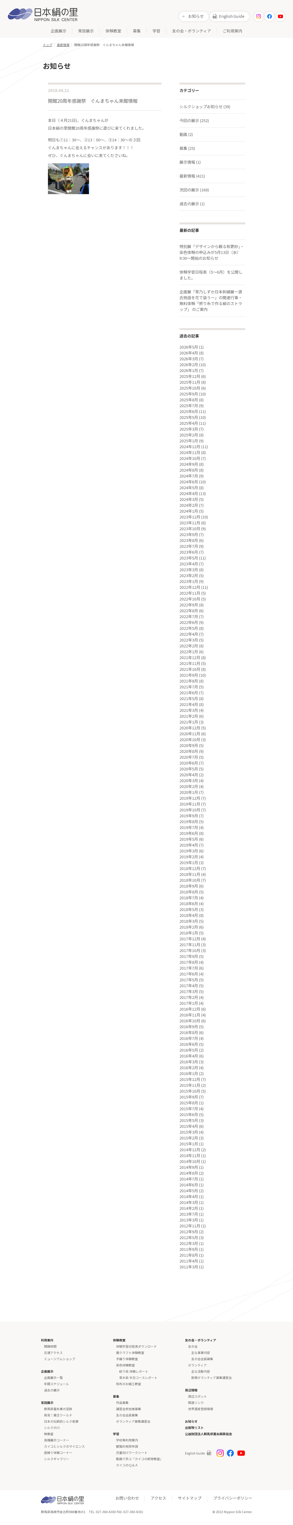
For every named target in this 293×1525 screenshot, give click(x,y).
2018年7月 (188, 898)
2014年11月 (189, 1155)
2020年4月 (188, 775)
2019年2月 (188, 857)
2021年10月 (189, 669)
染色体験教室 (125, 1365)
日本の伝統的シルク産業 (61, 1421)
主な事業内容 (200, 1352)
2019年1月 (188, 863)
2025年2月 (188, 435)
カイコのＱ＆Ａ (127, 1465)
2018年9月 (188, 886)
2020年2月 (188, 786)
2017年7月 (188, 968)
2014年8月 (188, 1173)
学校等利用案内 (127, 1440)
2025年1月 (188, 441)
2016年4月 (188, 1056)
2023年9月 (188, 534)
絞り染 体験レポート (133, 1371)
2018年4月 (188, 915)
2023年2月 (188, 575)
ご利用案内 (232, 31)
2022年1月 (188, 652)
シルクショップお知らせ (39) (204, 106)
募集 (137, 31)
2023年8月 (188, 540)
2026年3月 (188, 359)
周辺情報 (191, 1390)
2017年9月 (188, 956)
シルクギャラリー (56, 1458)
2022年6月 (188, 622)
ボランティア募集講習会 (133, 1421)
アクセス (158, 1498)
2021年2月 (188, 716)
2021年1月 (188, 722)
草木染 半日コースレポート (138, 1377)
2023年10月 (189, 529)
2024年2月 (188, 505)
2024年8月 (188, 470)
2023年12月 (189, 517)
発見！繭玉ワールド (58, 1415)
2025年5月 (188, 417)
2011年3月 (188, 1267)
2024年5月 (188, 488)
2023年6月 (188, 552)
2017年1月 (188, 1003)
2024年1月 (188, 511)
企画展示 (58, 31)
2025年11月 (189, 382)
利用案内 (47, 1340)
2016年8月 (188, 1032)
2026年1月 (188, 370)
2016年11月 (189, 1015)
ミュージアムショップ (59, 1358)
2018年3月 (188, 921)
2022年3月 (188, 640)
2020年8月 (188, 751)
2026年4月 (188, 353)
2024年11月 (189, 452)
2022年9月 (188, 605)
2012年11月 (189, 1226)
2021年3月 (188, 710)
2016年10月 (189, 1021)
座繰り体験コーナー (58, 1452)
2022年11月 (189, 593)
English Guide (231, 16)
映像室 (48, 1433)
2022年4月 (188, 634)
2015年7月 (188, 1109)
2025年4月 (188, 423)
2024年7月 (188, 476)
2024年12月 (189, 447)
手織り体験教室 (127, 1358)
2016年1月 (188, 1073)
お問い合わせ (127, 1498)
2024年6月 (188, 482)
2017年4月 (188, 986)
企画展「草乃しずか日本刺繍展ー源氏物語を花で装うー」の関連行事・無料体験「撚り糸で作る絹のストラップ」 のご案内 (210, 300)
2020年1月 (188, 792)
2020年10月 (189, 740)
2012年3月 (188, 1243)
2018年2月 (188, 927)
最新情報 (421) (192, 176)
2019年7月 (188, 827)
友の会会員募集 (127, 1415)
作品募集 (122, 1402)
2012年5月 (188, 1237)
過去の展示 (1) (192, 203)
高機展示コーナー (56, 1440)
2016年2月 (188, 1068)
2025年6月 (188, 411)
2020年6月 (188, 763)
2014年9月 (188, 1167)
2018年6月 (188, 904)
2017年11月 (189, 945)
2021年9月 (188, 675)
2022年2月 (188, 646)
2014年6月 (188, 1185)
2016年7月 (188, 1038)
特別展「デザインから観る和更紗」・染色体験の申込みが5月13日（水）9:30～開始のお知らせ (211, 252)
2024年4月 (188, 493)
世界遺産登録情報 (200, 1408)
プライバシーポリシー (232, 1498)
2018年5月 (188, 909)
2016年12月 (189, 1009)
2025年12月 (189, 376)
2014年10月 (189, 1161)
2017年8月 (188, 962)
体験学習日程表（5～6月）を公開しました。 (211, 275)
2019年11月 (189, 804)
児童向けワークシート (131, 1452)
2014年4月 (188, 1196)
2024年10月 (189, 458)
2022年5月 (188, 628)
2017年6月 (188, 974)
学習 (156, 31)
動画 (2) (186, 134)
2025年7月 (188, 406)
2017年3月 (188, 991)
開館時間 (50, 1346)
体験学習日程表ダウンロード (136, 1346)
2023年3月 (188, 570)
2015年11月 (189, 1085)
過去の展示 (52, 1390)
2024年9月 (188, 464)
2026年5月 (188, 347)
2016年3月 (188, 1062)
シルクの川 (52, 1427)
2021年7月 (188, 687)
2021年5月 (188, 698)
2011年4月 (188, 1261)
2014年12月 (189, 1150)
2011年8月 (188, 1255)
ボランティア (197, 1365)
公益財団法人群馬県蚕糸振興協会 (208, 1433)
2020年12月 (189, 728)
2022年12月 (189, 587)
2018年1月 (188, 933)
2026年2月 (188, 365)
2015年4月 (188, 1126)
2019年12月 (189, 798)
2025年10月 (189, 388)
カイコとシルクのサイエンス (64, 1446)
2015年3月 (188, 1132)
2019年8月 (188, 822)
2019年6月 (188, 833)
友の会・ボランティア (191, 31)
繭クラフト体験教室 (130, 1352)
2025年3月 (188, 429)
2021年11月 (189, 663)
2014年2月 (188, 1208)
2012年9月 (188, 1232)
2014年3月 (188, 1202)
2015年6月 (188, 1114)
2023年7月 (188, 546)
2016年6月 (188, 1044)
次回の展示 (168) (194, 190)
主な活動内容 (200, 1371)
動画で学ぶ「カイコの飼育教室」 (139, 1458)
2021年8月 (188, 681)
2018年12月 (189, 868)
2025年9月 (188, 394)
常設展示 (86, 31)
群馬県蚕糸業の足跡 (58, 1408)
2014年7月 (188, 1179)
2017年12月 (189, 939)
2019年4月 (188, 845)
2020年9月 (188, 745)
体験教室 (113, 31)
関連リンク (196, 1402)
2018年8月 (188, 892)
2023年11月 (189, 523)
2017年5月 (188, 980)
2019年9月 (188, 816)
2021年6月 (188, 693)
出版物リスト (194, 1427)
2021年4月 (188, 704)
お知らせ (196, 16)
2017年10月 (189, 950)
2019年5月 (188, 839)
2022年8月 (188, 611)
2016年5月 (188, 1050)
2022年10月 (189, 599)
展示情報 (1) (190, 162)
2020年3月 (188, 781)
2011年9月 (188, 1249)
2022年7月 (188, 616)
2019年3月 (188, 851)
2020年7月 (188, 757)
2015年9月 (188, 1097)
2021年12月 (189, 657)
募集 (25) (187, 148)
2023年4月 (188, 564)
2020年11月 (189, 734)
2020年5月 (188, 769)
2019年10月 (189, 810)
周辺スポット (197, 1396)
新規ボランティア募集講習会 (211, 1377)
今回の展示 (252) (194, 120)
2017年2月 (188, 997)
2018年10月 (189, 880)
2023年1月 (188, 581)
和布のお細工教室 (128, 1383)
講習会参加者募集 (128, 1408)
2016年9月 (188, 1027)
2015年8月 (188, 1103)
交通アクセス (53, 1352)
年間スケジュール (56, 1383)
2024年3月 (188, 499)
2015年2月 (188, 1138)
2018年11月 (189, 874)
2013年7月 (188, 1214)
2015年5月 (188, 1120)
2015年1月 (188, 1144)
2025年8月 (188, 400)
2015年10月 (189, 1091)
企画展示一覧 (53, 1377)
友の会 (192, 1346)
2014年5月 (188, 1191)
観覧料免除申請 (127, 1446)
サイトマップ (189, 1498)
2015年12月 (189, 1079)
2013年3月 (188, 1220)
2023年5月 (188, 558)
